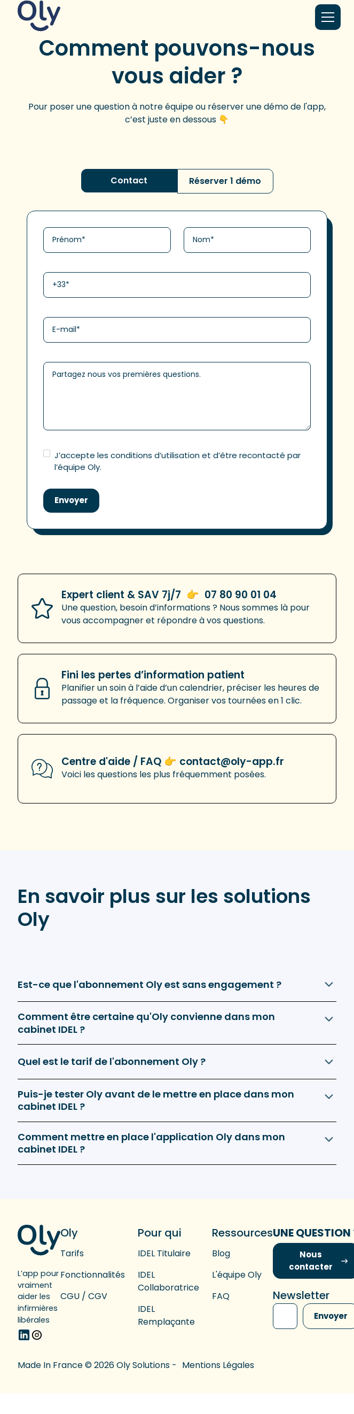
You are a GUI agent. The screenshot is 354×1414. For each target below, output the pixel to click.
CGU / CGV (83, 1296)
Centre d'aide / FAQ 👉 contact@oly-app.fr (172, 761)
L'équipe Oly (237, 1275)
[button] (325, 17)
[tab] (129, 180)
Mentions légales (218, 1365)
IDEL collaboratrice (168, 1281)
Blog (221, 1253)
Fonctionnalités (92, 1275)
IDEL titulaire (164, 1253)
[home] (39, 17)
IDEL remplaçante (166, 1315)
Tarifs (72, 1253)
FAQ (221, 1296)
